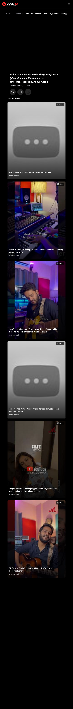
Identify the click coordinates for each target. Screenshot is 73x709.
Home (8, 14)
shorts (18, 14)
